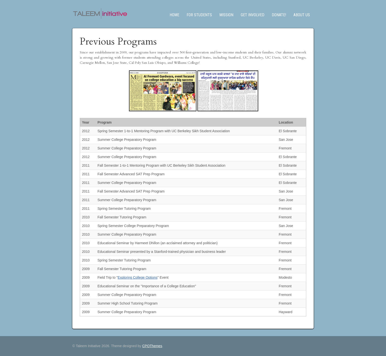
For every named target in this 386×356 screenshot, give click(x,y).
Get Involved (252, 15)
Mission (226, 15)
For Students (199, 15)
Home (174, 15)
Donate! (279, 15)
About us (301, 15)
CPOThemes (152, 346)
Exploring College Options (138, 277)
